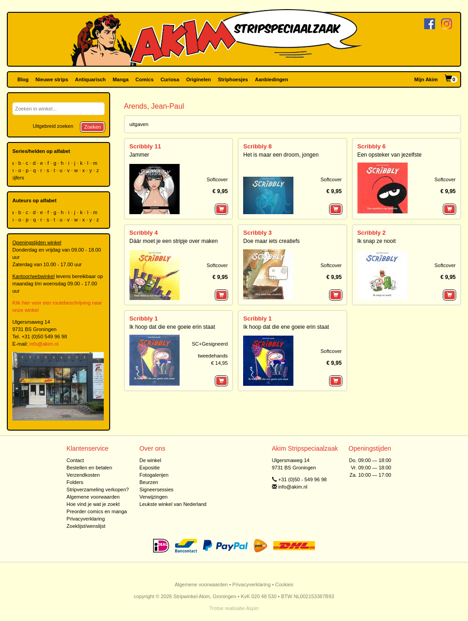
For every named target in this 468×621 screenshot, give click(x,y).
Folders (75, 482)
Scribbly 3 (257, 232)
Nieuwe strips (52, 79)
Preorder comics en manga (97, 511)
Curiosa (169, 79)
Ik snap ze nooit (376, 241)
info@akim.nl (43, 344)
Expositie (149, 467)
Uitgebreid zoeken (53, 126)
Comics (144, 79)
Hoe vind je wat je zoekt (93, 504)
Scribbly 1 (143, 318)
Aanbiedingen (271, 79)
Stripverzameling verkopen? (98, 489)
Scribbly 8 (257, 146)
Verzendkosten (83, 475)
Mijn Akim (426, 79)
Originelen (198, 79)
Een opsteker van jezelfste (389, 155)
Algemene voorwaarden (93, 497)
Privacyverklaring (86, 518)
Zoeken (92, 127)
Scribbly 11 (145, 146)
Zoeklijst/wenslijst (86, 526)
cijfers (18, 177)
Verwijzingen (153, 497)
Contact (75, 460)
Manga (120, 79)
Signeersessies (156, 489)
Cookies (284, 584)
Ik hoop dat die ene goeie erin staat (172, 327)
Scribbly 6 (371, 146)
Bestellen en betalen (89, 467)
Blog (22, 79)
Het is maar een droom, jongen (281, 155)
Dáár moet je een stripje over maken (173, 241)
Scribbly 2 (371, 232)
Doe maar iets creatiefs (271, 241)
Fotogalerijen (154, 475)
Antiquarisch (90, 79)
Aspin (252, 608)
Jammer (139, 155)
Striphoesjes (233, 79)
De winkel (150, 460)
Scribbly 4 (143, 232)
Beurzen (148, 482)
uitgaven (139, 124)
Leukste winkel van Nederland (173, 504)
